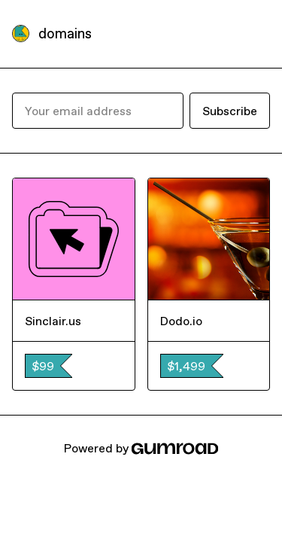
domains (65, 33)
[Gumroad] (174, 448)
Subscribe (229, 110)
